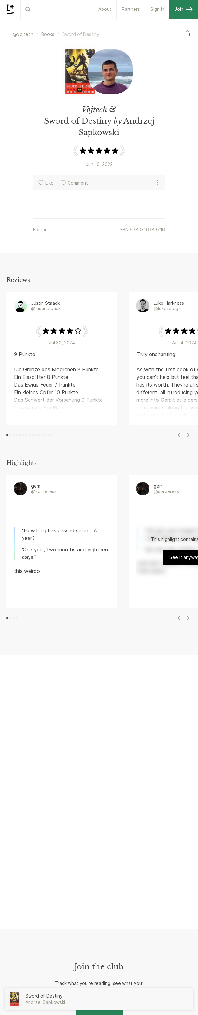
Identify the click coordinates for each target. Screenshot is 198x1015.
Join (184, 9)
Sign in (157, 9)
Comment (74, 182)
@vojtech (23, 34)
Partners (131, 9)
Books (47, 34)
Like (46, 182)
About (104, 9)
